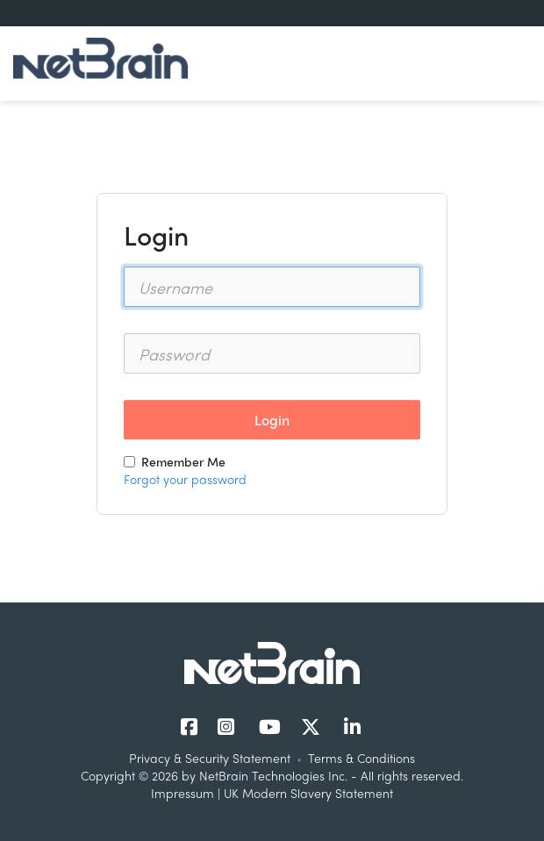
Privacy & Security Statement (209, 757)
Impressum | (187, 793)
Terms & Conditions (361, 757)
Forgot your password (185, 479)
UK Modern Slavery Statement (308, 793)
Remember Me (174, 461)
